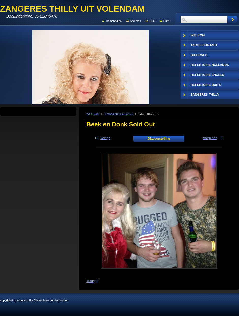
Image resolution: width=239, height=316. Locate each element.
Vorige (105, 138)
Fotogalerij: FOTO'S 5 (119, 113)
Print (166, 20)
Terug (90, 281)
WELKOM (92, 113)
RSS (152, 20)
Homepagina (114, 20)
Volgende (210, 138)
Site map (135, 20)
